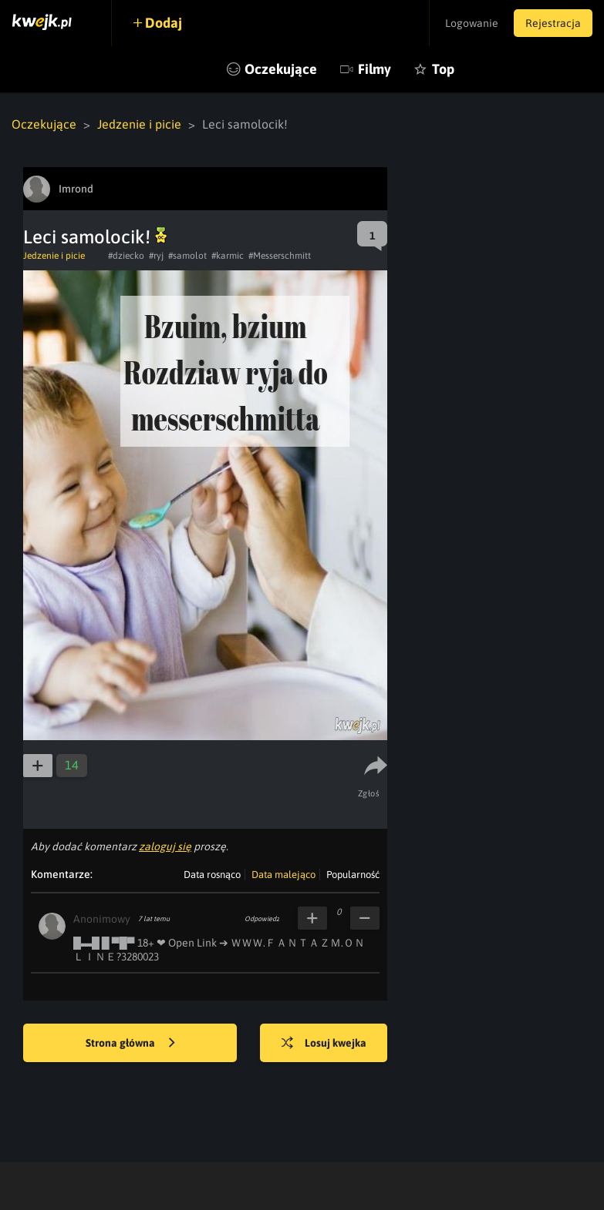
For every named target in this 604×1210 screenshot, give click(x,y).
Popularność (353, 874)
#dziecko (126, 255)
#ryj (156, 255)
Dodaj (163, 23)
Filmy (374, 69)
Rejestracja (553, 23)
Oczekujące (281, 69)
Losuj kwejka (324, 1044)
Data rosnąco (212, 874)
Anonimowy (101, 919)
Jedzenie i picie (139, 124)
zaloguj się (165, 846)
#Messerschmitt (279, 255)
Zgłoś (369, 793)
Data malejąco (283, 874)
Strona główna (130, 1044)
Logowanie (471, 23)
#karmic (227, 255)
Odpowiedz (262, 919)
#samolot (187, 255)
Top (443, 69)
